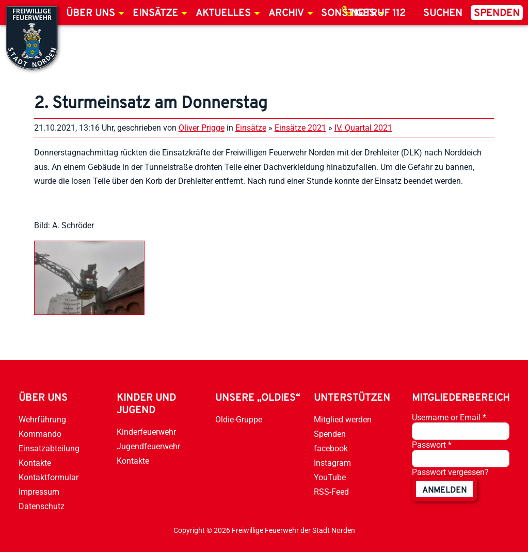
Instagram (332, 463)
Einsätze (155, 13)
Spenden (497, 13)
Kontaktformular (48, 477)
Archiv (286, 13)
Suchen (442, 13)
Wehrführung (42, 419)
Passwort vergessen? (450, 472)
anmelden (444, 490)
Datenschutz (42, 506)
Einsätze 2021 (300, 128)
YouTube (330, 477)
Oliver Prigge (202, 128)
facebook (331, 448)
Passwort (432, 445)
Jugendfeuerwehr (148, 446)
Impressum (39, 492)
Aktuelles (223, 13)
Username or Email (449, 417)
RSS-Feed (331, 492)
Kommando (40, 434)
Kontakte (35, 463)
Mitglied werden (343, 419)
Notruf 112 (378, 13)
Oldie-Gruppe (238, 419)
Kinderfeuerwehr (146, 432)
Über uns (90, 13)
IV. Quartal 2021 (363, 128)
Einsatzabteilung (49, 448)
